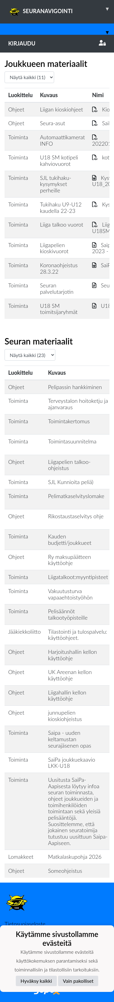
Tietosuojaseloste (25, 923)
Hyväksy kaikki (36, 981)
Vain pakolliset (78, 981)
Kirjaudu (57, 43)
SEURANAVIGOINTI (61, 9)
